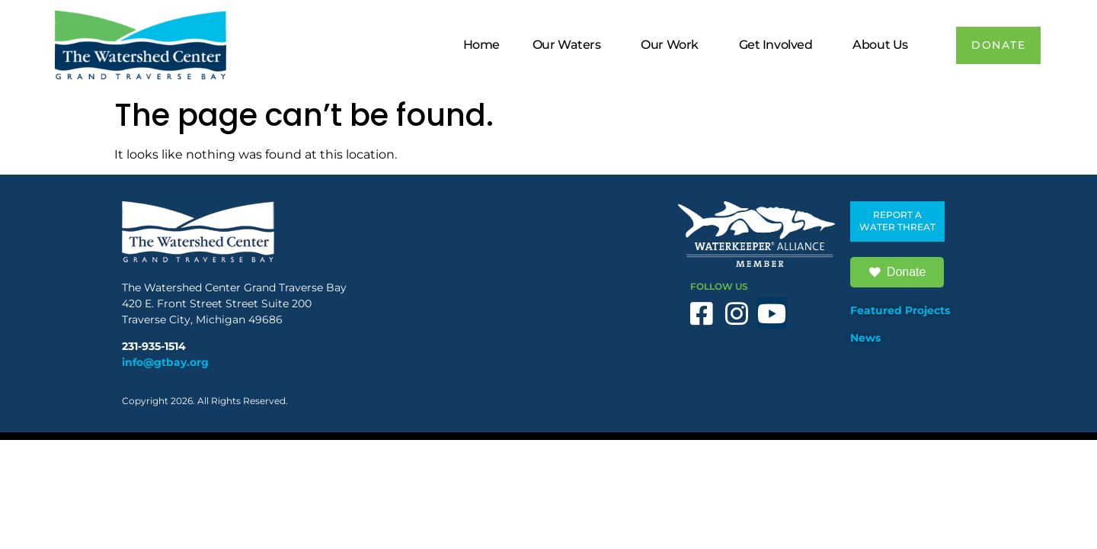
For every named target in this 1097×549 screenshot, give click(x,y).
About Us (883, 45)
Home (480, 44)
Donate (897, 272)
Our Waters (569, 45)
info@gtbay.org (165, 362)
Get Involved (778, 45)
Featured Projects (900, 310)
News (865, 338)
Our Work (672, 45)
